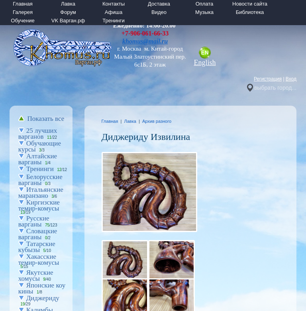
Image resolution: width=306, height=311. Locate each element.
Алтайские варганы (37, 159)
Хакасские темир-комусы (38, 259)
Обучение (22, 21)
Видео (159, 12)
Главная (22, 4)
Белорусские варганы (40, 180)
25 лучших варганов (37, 133)
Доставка (159, 4)
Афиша (113, 12)
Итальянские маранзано (40, 192)
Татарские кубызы (36, 247)
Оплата (205, 4)
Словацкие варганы (37, 234)
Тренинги (113, 21)
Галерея (23, 12)
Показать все (45, 118)
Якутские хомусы (35, 275)
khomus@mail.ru (145, 41)
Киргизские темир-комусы (39, 205)
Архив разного (156, 121)
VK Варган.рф (68, 21)
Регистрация (268, 79)
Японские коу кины (41, 288)
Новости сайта (249, 4)
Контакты (113, 4)
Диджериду (42, 298)
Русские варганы (33, 221)
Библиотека (250, 12)
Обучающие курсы (39, 146)
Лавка (68, 4)
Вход (291, 79)
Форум (68, 12)
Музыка (204, 12)
